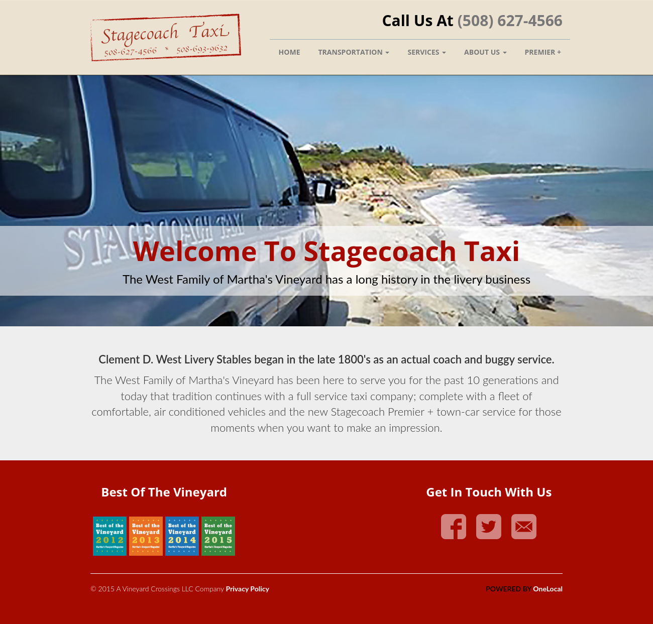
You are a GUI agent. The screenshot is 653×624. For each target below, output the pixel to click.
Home (289, 52)
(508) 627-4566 (510, 20)
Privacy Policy (247, 588)
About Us (485, 52)
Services (426, 52)
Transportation (354, 52)
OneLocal (548, 588)
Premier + (543, 52)
